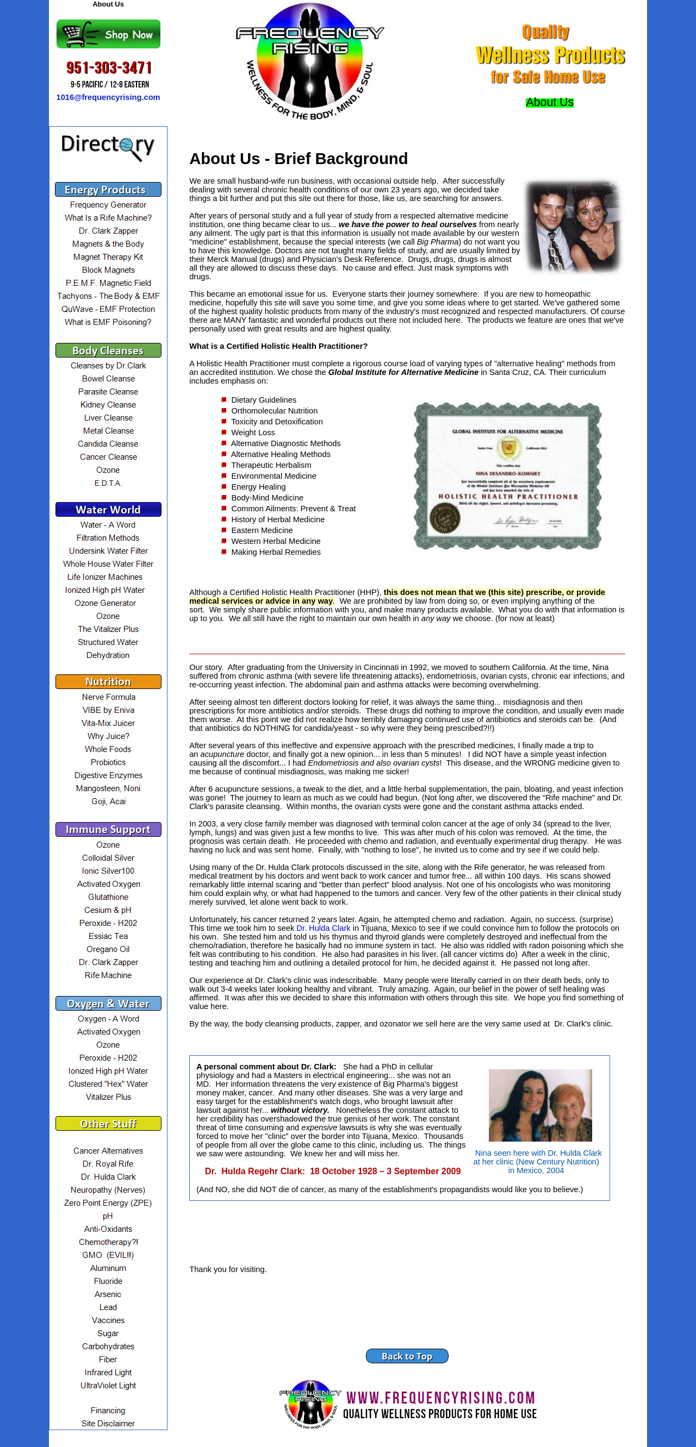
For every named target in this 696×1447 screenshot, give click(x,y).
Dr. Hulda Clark (323, 928)
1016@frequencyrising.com (108, 97)
